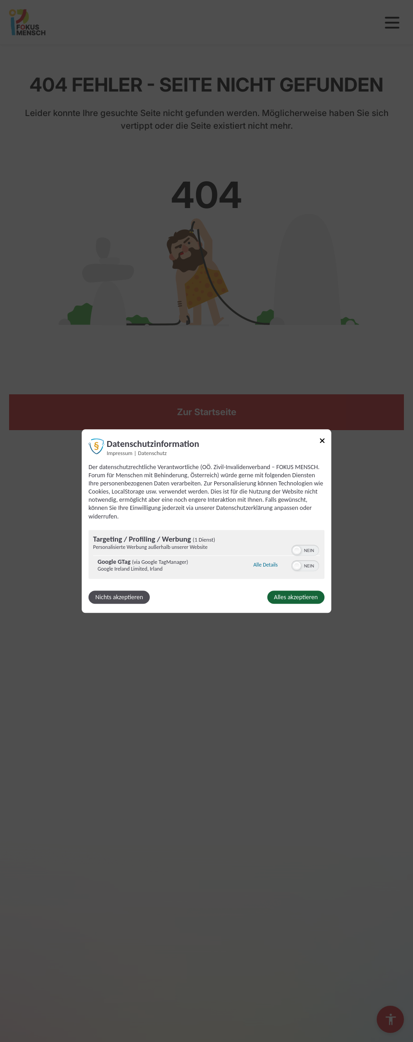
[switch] (305, 549)
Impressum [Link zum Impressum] (120, 453)
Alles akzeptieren (296, 597)
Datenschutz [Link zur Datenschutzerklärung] (152, 453)
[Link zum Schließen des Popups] (322, 442)
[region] (206, 555)
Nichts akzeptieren (119, 597)
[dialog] (206, 521)
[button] (297, 550)
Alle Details (265, 565)
